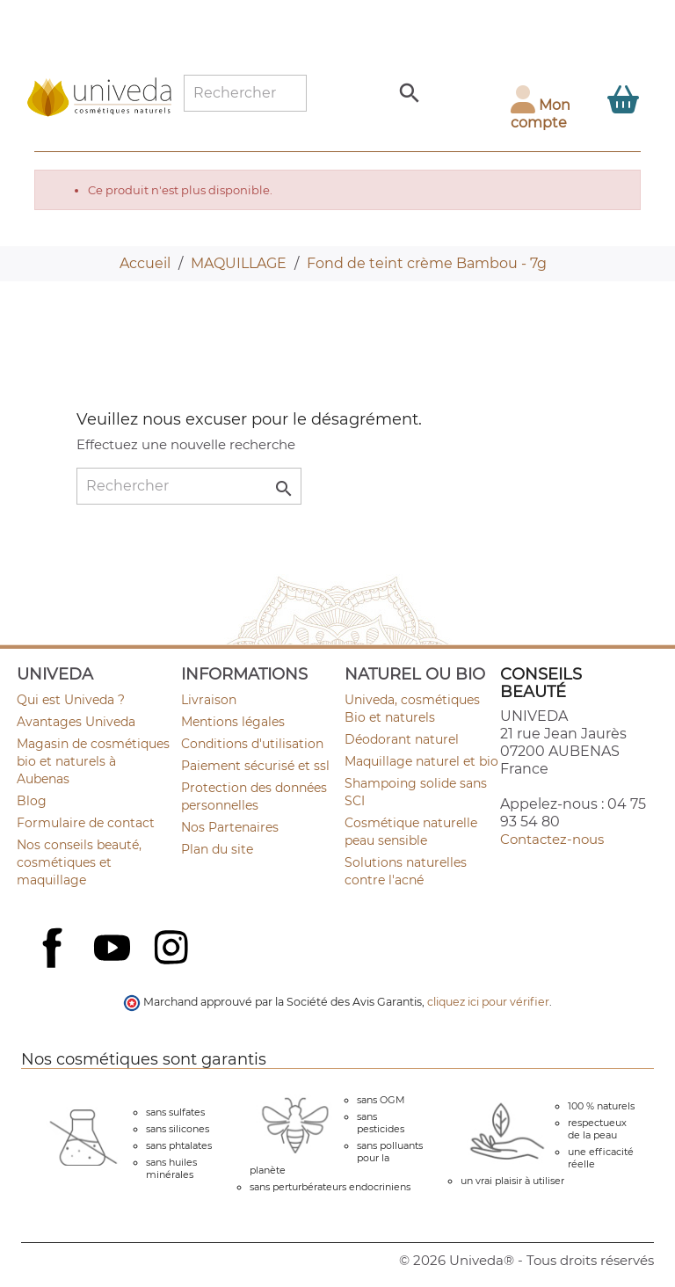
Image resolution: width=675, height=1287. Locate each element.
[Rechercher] (245, 93)
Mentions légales (233, 722)
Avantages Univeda (76, 722)
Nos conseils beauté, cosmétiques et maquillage (79, 862)
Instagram (173, 949)
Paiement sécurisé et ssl (255, 766)
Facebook (54, 967)
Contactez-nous (552, 839)
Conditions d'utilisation (252, 744)
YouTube (114, 949)
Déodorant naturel (402, 739)
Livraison (208, 700)
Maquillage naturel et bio (421, 761)
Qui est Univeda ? (71, 700)
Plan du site (217, 849)
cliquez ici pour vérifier (488, 1001)
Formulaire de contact (86, 823)
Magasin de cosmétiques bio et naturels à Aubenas (93, 761)
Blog (32, 801)
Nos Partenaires (230, 827)
